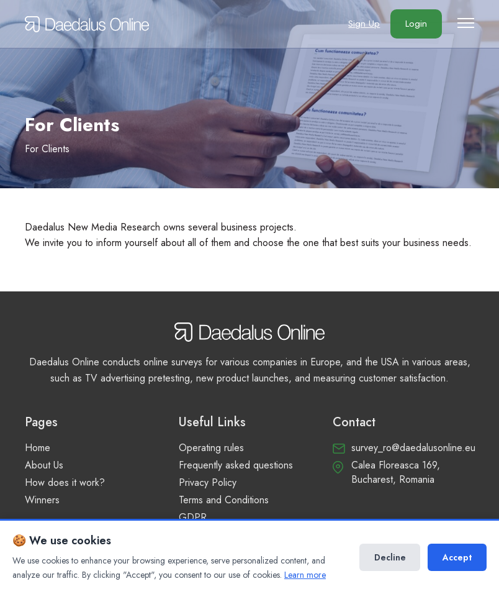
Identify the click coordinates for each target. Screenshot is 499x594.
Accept (457, 557)
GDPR (193, 517)
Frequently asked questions (236, 465)
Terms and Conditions (224, 500)
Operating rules (211, 448)
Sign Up (361, 24)
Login (414, 24)
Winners (42, 500)
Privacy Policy (207, 482)
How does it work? (65, 482)
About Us (44, 465)
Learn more (305, 575)
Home (37, 448)
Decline (389, 557)
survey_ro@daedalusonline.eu (413, 448)
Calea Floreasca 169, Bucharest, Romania (395, 472)
